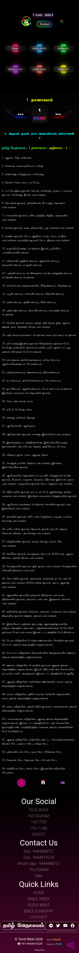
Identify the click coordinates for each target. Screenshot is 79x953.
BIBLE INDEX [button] (39, 899)
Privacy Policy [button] (40, 950)
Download (44, 24)
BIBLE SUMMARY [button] (38, 911)
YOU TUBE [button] (39, 828)
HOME (15, 48)
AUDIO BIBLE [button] (39, 905)
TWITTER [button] (39, 822)
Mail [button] (38, 876)
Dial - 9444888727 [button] (39, 851)
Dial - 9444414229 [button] (39, 857)
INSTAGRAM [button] (38, 816)
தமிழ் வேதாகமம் (14, 148)
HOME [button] (38, 892)
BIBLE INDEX (39, 48)
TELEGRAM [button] (38, 869)
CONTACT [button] (38, 917)
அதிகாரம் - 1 (58, 148)
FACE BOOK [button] (39, 810)
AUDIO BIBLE (39, 69)
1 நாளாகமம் (37, 148)
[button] (26, 21)
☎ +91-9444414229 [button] (30, 943)
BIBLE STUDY (15, 69)
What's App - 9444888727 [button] (38, 863)
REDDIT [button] (38, 834)
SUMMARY (63, 48)
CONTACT (63, 69)
